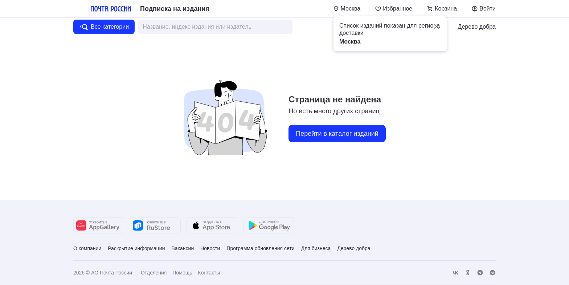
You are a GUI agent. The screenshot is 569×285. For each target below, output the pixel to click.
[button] (436, 26)
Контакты (209, 273)
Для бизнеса (316, 248)
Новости (210, 248)
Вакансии (182, 248)
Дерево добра (477, 27)
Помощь (182, 273)
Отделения (154, 273)
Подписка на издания (174, 8)
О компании (87, 248)
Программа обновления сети (260, 248)
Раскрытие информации (136, 248)
